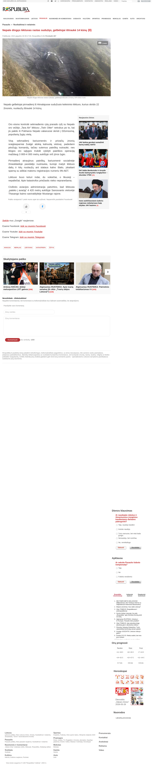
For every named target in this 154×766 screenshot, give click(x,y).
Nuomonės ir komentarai (60, 19)
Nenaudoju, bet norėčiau (127, 538)
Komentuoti (12, 340)
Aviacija (7, 247)
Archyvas (140, 19)
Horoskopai (65, 1)
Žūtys (51, 247)
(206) (30, 289)
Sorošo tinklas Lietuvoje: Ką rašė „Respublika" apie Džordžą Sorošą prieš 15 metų (129, 615)
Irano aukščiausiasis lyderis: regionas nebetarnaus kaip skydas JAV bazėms (91, 203)
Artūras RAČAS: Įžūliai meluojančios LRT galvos (15, 288)
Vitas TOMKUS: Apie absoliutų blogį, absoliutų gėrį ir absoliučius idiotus (128, 624)
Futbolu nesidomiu (125, 577)
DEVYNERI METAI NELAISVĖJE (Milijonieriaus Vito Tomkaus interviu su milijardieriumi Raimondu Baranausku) (128, 602)
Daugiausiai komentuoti (141, 595)
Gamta (125, 19)
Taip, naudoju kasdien (126, 525)
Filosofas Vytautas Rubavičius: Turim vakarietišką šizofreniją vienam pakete (128, 628)
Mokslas (117, 19)
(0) (89, 30)
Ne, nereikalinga (124, 542)
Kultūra (86, 19)
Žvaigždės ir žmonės (72, 740)
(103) (94, 289)
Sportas (96, 19)
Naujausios (8, 19)
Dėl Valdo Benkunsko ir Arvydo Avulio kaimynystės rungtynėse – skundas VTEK (93, 172)
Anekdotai (99, 1)
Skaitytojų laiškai (45, 747)
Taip (120, 568)
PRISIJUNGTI (146, 1)
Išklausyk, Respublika (32, 747)
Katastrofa (41, 247)
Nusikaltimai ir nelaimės (24, 25)
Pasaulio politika (10, 742)
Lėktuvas (28, 247)
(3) (97, 205)
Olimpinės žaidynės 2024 (87, 735)
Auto (132, 19)
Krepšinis (56, 735)
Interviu (7, 757)
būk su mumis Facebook (33, 226)
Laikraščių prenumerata (123, 718)
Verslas (32, 735)
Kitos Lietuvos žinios (22, 735)
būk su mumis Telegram (32, 237)
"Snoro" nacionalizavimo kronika (23, 736)
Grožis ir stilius (65, 742)
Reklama (108, 1)
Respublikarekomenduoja (117, 595)
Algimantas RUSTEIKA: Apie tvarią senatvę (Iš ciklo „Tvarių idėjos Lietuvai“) (56, 289)
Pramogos (106, 19)
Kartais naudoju (124, 529)
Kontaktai (89, 1)
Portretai (25, 757)
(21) (93, 175)
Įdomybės (83, 740)
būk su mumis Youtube (30, 232)
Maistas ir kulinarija (76, 742)
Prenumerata (77, 1)
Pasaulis (43, 18)
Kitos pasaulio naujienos (24, 742)
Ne (119, 572)
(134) (51, 292)
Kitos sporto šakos (72, 735)
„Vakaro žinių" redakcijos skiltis (14, 747)
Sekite (5, 220)
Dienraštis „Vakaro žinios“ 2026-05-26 (122, 702)
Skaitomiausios (22, 19)
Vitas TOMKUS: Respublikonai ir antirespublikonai (126, 610)
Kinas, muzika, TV (59, 740)
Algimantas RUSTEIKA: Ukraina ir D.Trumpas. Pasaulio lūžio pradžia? (127, 620)
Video (116, 1)
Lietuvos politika (10, 735)
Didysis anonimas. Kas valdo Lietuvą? (128, 607)
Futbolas (63, 735)
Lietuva (34, 19)
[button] (108, 272)
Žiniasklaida (8, 736)
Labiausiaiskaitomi (129, 595)
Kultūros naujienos (16, 757)
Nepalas (17, 247)
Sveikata (77, 19)
